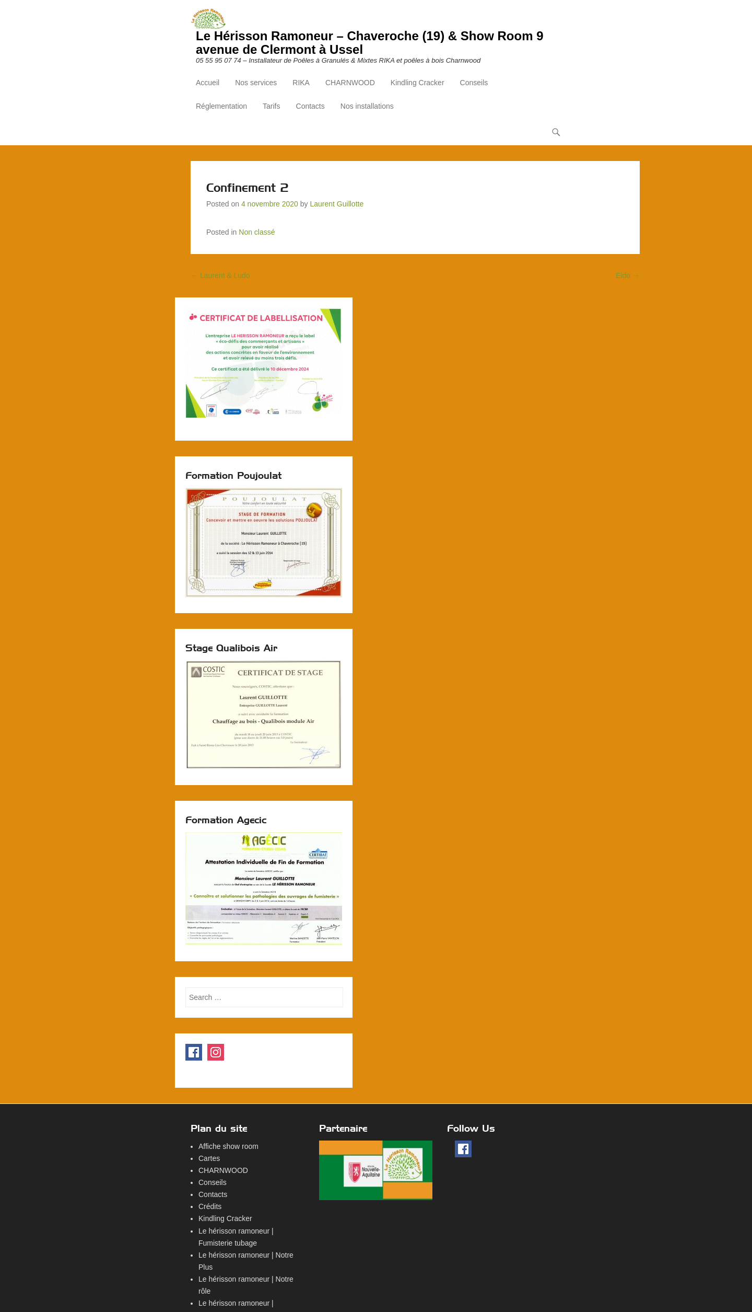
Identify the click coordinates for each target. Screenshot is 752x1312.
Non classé (257, 232)
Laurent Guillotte (336, 204)
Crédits (209, 1206)
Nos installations (367, 106)
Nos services (256, 82)
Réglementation (221, 106)
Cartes (209, 1158)
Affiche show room (228, 1146)
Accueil (207, 82)
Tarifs (271, 106)
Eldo (628, 275)
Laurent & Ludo (220, 275)
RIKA (301, 82)
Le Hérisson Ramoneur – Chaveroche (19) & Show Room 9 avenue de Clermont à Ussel (370, 42)
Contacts (310, 106)
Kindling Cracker (417, 82)
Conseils (474, 82)
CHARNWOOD (350, 82)
